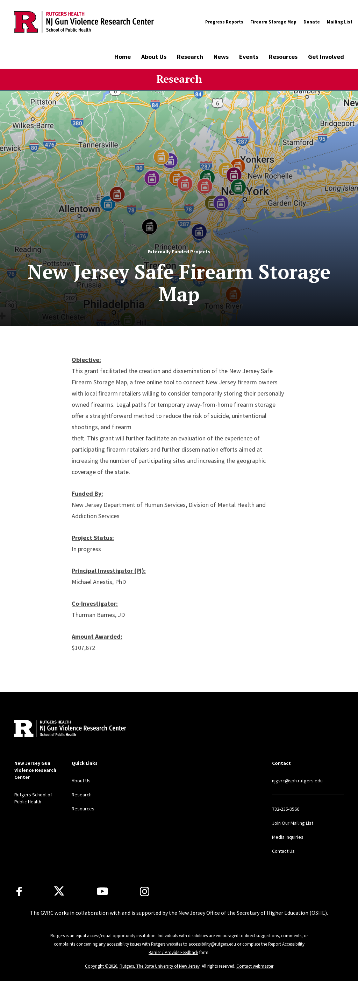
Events (248, 57)
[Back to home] (60, 729)
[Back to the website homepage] (84, 21)
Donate (311, 22)
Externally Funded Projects (179, 251)
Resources (283, 57)
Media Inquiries (287, 837)
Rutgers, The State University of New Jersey (160, 966)
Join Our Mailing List (292, 823)
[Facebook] (19, 891)
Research (190, 57)
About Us (153, 57)
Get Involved (326, 57)
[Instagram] (144, 891)
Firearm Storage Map (273, 22)
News (221, 57)
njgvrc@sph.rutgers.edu (297, 780)
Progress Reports (224, 22)
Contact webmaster (254, 966)
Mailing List (339, 22)
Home (122, 57)
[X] (59, 891)
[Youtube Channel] (102, 891)
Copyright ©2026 (101, 966)
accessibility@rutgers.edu (212, 944)
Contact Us (283, 851)
